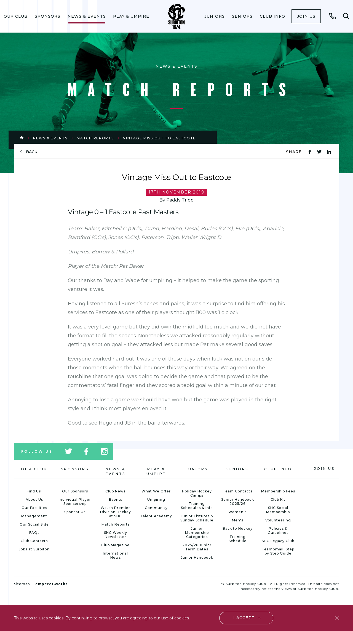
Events (115, 499)
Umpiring (156, 499)
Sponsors (47, 16)
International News (115, 555)
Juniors (214, 16)
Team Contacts (237, 491)
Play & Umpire (131, 16)
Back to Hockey (238, 528)
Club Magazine (115, 545)
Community (156, 508)
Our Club (16, 16)
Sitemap (22, 584)
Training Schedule (238, 539)
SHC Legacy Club (278, 541)
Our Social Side (34, 524)
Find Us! (34, 491)
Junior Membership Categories (197, 532)
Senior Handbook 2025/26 (237, 501)
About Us (34, 499)
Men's (237, 520)
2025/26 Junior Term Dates (197, 547)
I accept (244, 617)
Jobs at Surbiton (34, 549)
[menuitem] (15, 16)
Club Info (272, 16)
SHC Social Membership (278, 510)
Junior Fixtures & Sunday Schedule (196, 518)
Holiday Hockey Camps (197, 493)
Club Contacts (34, 541)
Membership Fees (278, 491)
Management (34, 516)
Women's (237, 512)
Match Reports (95, 138)
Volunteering (278, 520)
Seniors (242, 16)
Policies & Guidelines (278, 530)
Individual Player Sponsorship (75, 501)
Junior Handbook (197, 557)
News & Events (87, 16)
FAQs (34, 533)
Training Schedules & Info (197, 506)
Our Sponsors (75, 491)
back (31, 152)
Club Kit (278, 499)
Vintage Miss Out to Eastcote (159, 138)
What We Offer (156, 491)
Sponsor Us (74, 512)
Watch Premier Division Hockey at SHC (115, 512)
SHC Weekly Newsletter (115, 535)
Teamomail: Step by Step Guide (278, 551)
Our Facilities (34, 508)
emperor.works (51, 584)
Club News (115, 491)
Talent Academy (156, 516)
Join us (306, 16)
